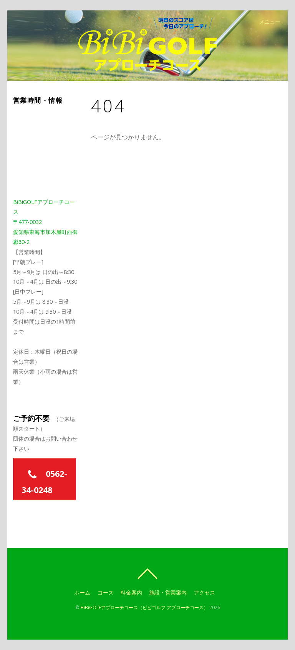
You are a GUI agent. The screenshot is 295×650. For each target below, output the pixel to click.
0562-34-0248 (44, 479)
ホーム (82, 592)
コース (105, 592)
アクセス (204, 592)
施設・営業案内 (168, 592)
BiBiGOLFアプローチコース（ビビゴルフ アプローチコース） (144, 607)
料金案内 (131, 592)
